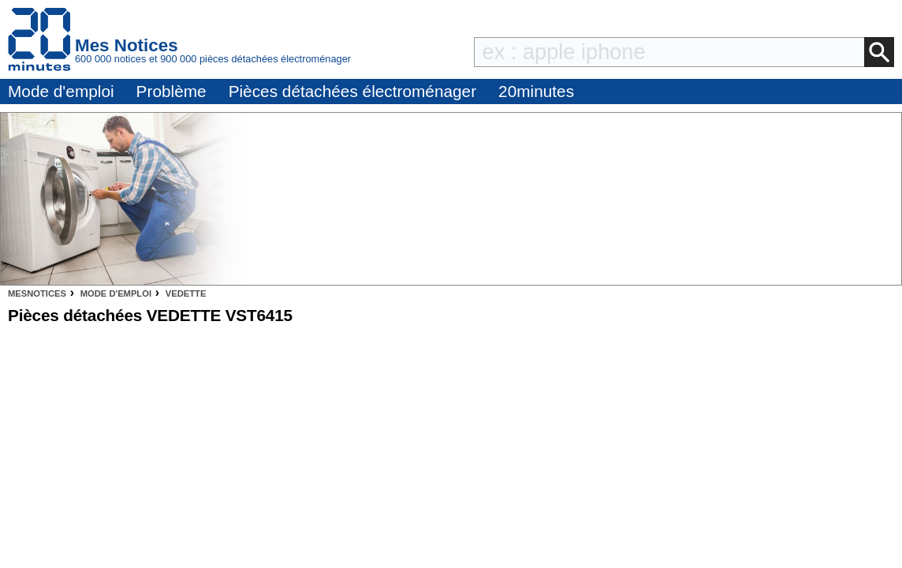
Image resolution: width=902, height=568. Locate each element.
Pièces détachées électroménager (352, 91)
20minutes (536, 91)
